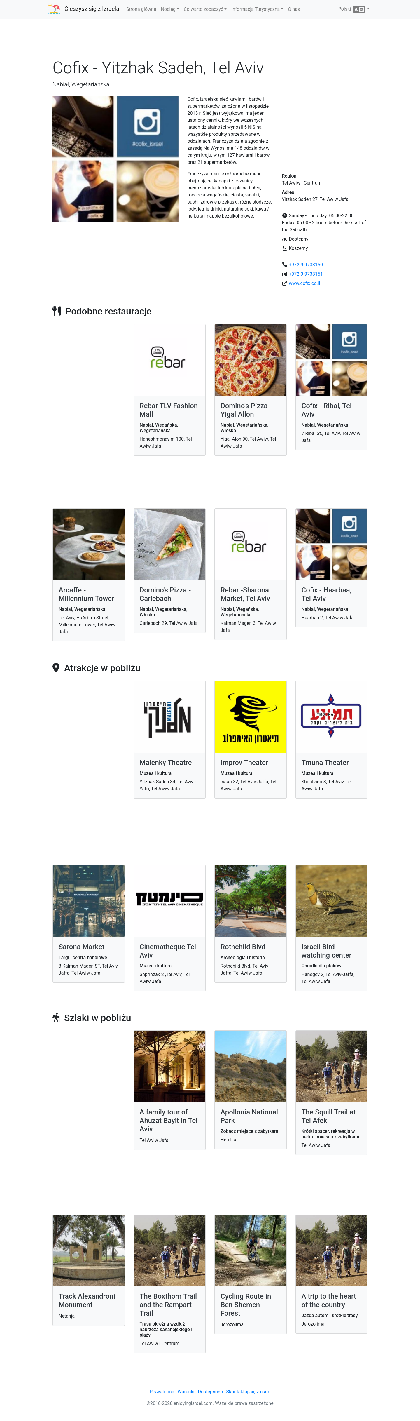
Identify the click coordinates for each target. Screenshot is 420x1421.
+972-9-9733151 (306, 274)
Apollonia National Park (249, 1116)
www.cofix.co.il (304, 283)
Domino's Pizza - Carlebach (165, 594)
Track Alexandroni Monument (87, 1300)
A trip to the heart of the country (329, 1300)
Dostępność (210, 1391)
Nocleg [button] (168, 9)
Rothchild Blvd (242, 947)
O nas (294, 9)
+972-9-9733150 (306, 264)
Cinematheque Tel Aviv (168, 951)
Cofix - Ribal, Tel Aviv (327, 410)
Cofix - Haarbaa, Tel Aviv (327, 594)
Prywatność (162, 1391)
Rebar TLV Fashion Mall (169, 410)
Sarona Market (81, 947)
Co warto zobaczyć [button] (203, 9)
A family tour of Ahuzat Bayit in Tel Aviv (169, 1120)
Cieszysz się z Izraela (91, 8)
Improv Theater (244, 763)
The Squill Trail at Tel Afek (329, 1116)
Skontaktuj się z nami (248, 1391)
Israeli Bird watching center (327, 951)
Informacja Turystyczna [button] (255, 9)
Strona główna (141, 9)
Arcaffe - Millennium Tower (86, 594)
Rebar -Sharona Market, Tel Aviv (245, 594)
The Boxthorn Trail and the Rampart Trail (168, 1304)
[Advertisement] (210, 40)
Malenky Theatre (166, 763)
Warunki (186, 1391)
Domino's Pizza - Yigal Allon (246, 410)
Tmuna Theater (325, 763)
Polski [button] (352, 9)
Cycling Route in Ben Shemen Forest (245, 1304)
